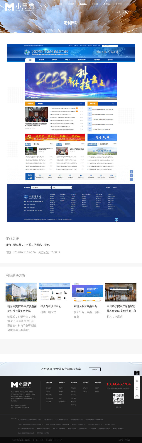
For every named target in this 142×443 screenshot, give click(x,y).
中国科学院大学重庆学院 (77, 419)
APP (60, 398)
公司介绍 (85, 388)
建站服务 (71, 4)
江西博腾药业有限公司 (104, 428)
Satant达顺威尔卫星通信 (61, 419)
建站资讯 (73, 391)
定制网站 (61, 391)
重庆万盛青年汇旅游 (110, 424)
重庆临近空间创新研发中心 (78, 424)
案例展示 (83, 4)
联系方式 (85, 391)
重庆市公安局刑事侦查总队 (43, 428)
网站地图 (127, 440)
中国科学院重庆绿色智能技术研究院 (94, 419)
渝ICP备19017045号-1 (38, 440)
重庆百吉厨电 (92, 428)
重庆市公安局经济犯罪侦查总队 (26, 428)
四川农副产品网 (83, 428)
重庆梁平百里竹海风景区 (43, 433)
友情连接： (14, 418)
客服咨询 (97, 388)
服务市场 (48, 401)
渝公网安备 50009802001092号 (54, 440)
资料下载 (97, 391)
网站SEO (73, 398)
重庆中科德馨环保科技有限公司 (26, 433)
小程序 (48, 391)
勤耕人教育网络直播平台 (59, 428)
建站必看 (95, 4)
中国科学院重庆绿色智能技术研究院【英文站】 (57, 424)
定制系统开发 (49, 398)
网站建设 (48, 388)
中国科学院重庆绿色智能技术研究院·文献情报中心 (30, 424)
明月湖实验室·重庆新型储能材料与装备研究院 (29, 419)
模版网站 (61, 388)
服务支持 (119, 4)
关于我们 (107, 4)
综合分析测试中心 (48, 419)
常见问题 (73, 388)
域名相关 (73, 394)
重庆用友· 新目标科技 (118, 428)
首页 (60, 4)
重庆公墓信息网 (72, 428)
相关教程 (73, 401)
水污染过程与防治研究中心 (95, 424)
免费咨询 (94, 369)
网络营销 (48, 394)
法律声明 (121, 440)
